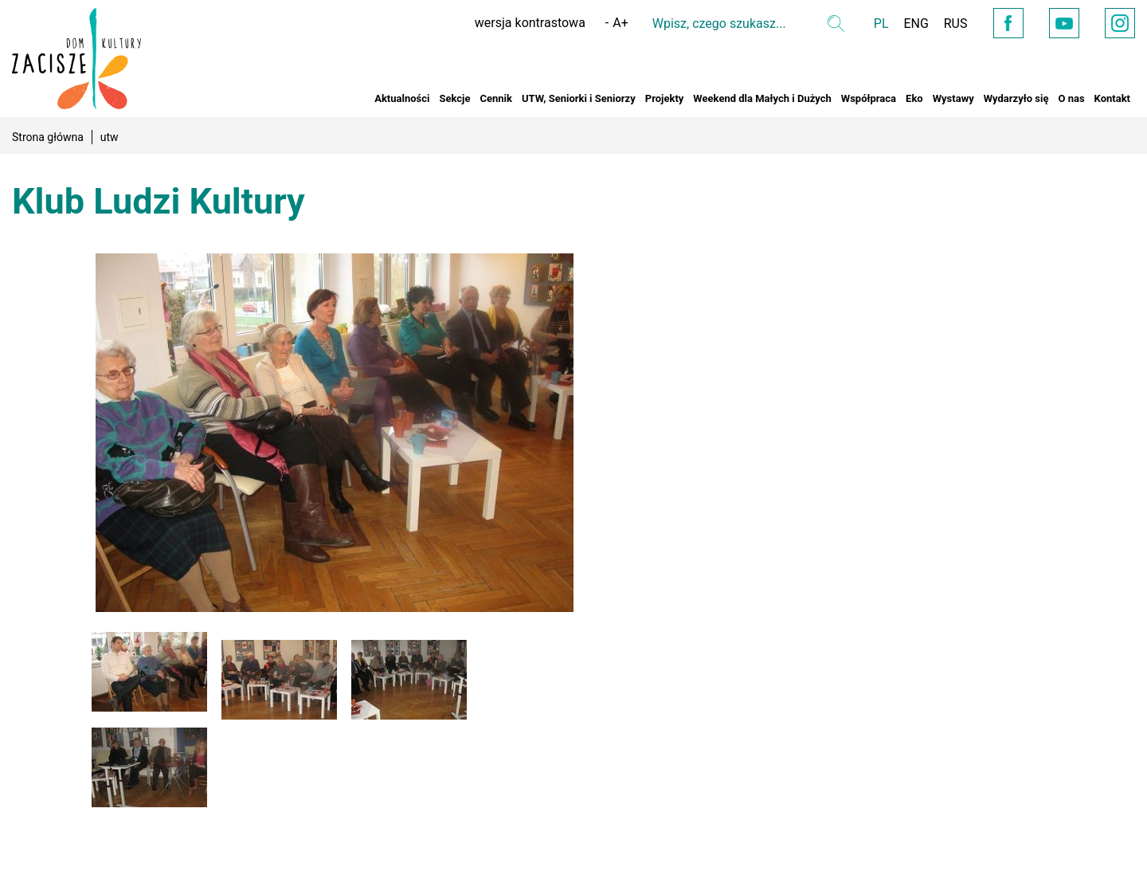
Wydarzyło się (1016, 98)
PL (872, 23)
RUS (949, 23)
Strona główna (48, 137)
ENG (908, 23)
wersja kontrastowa (521, 22)
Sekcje (454, 98)
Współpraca (868, 98)
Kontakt (1112, 98)
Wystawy (953, 98)
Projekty (664, 98)
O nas (1071, 98)
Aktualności (401, 98)
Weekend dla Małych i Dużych (762, 98)
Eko (914, 98)
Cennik (496, 98)
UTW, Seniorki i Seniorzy (579, 98)
